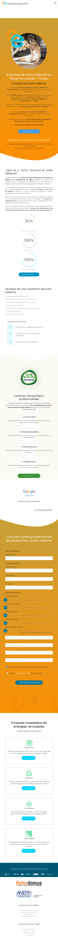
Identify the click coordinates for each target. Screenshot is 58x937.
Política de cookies (29, 931)
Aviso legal (29, 935)
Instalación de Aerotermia (29, 910)
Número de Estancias (12, 604)
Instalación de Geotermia (29, 912)
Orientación (9, 584)
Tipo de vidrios (10, 575)
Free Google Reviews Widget (43, 510)
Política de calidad (29, 933)
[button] (5, 507)
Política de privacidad (23, 673)
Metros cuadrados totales (14, 627)
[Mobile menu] (55, 3)
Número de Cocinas (11, 619)
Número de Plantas (11, 596)
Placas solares (29, 914)
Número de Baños (11, 611)
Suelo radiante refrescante (29, 916)
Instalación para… (11, 554)
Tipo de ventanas (11, 567)
